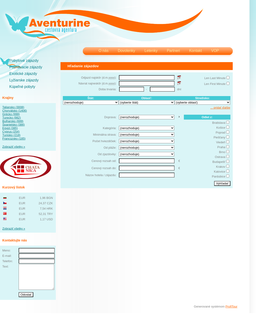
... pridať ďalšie (220, 107)
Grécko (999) (11, 114)
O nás (103, 51)
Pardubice (218, 176)
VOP (215, 51)
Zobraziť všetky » (13, 146)
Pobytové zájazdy (23, 61)
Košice (220, 127)
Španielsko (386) (13, 124)
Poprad (220, 132)
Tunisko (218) (11, 135)
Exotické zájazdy (23, 74)
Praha (221, 147)
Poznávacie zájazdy (25, 67)
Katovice (219, 171)
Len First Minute (215, 84)
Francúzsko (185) (14, 138)
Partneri (173, 51)
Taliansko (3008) (13, 107)
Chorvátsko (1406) (14, 110)
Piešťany (219, 137)
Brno (222, 152)
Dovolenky (126, 51)
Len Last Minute (215, 78)
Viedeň (220, 142)
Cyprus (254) (11, 131)
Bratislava (218, 122)
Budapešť (218, 162)
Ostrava (220, 157)
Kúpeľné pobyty (22, 87)
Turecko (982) (11, 117)
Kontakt (195, 51)
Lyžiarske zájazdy (24, 80)
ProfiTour (231, 311)
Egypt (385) (10, 128)
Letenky (151, 51)
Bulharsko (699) (12, 121)
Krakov (220, 166)
